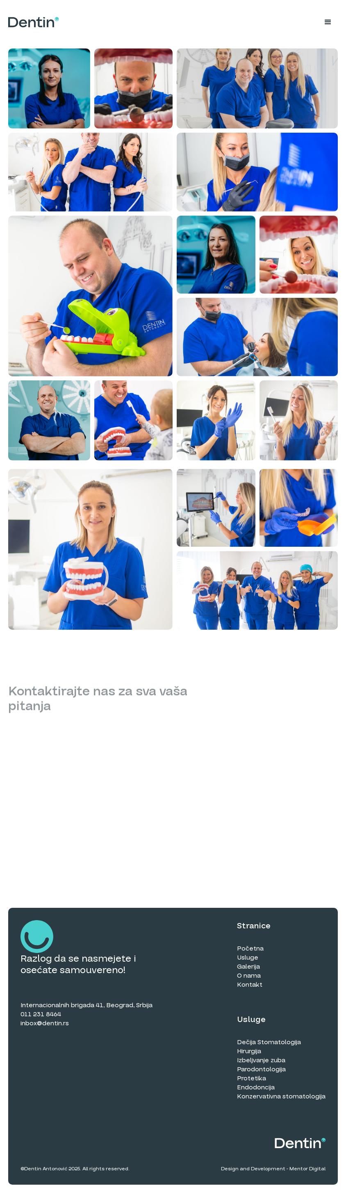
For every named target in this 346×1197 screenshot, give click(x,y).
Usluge (247, 957)
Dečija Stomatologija (269, 1042)
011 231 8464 (40, 1014)
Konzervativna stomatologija (281, 1096)
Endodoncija (256, 1087)
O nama (249, 975)
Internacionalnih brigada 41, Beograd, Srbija (86, 1005)
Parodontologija (261, 1069)
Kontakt (249, 984)
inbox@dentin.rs (44, 1023)
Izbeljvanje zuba (261, 1060)
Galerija (248, 966)
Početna (250, 948)
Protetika (251, 1078)
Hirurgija (249, 1051)
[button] (328, 22)
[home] (33, 22)
